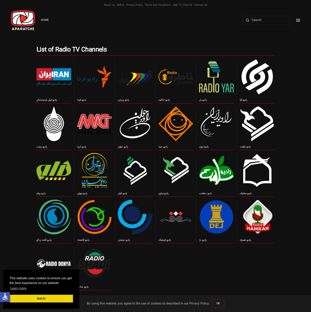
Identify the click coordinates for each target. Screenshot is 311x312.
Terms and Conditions (158, 5)
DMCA (120, 5)
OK (218, 303)
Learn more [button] (18, 288)
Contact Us (200, 5)
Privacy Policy (134, 5)
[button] (298, 20)
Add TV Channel (182, 5)
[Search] (266, 20)
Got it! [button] (41, 298)
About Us (109, 5)
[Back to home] (23, 20)
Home (45, 20)
